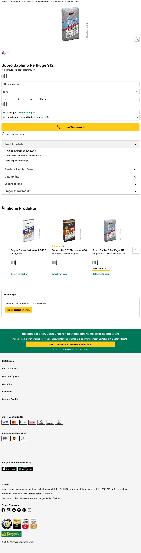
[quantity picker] (18, 99)
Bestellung (7, 360)
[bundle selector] (88, 99)
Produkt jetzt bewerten (18, 309)
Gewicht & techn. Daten (19, 169)
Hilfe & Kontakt (9, 368)
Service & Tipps (10, 376)
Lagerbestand (13, 183)
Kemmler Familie (10, 399)
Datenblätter (12, 176)
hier (58, 498)
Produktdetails (13, 144)
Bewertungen (10, 294)
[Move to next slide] (135, 250)
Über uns (6, 383)
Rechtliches (8, 391)
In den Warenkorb (71, 127)
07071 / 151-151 (102, 489)
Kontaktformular (36, 493)
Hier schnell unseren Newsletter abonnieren (70, 344)
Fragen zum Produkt (17, 191)
